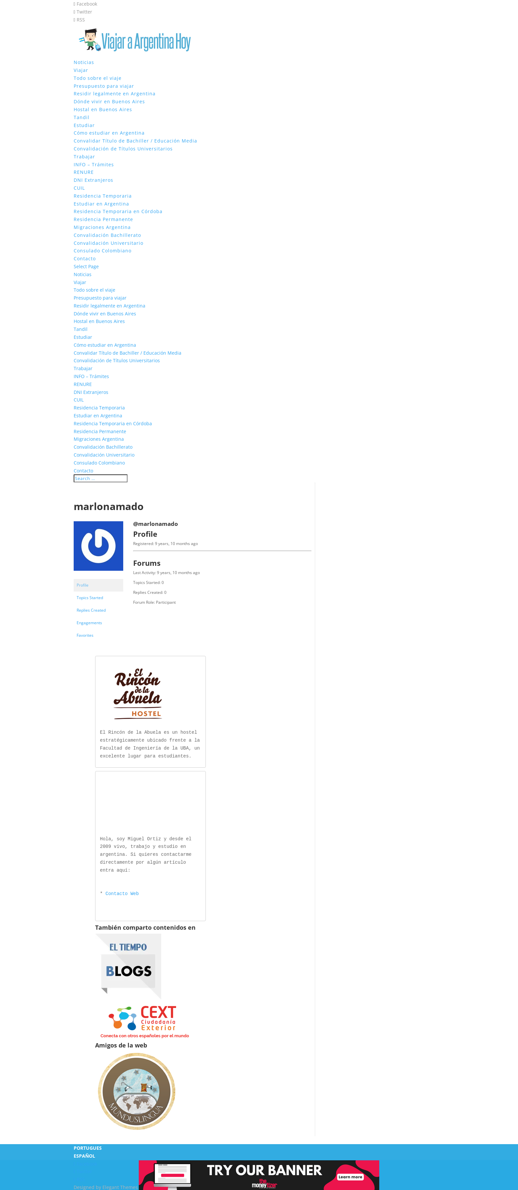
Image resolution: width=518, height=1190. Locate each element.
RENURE (84, 172)
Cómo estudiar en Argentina (109, 133)
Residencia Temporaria (103, 196)
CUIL (79, 188)
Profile (83, 585)
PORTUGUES (88, 1146)
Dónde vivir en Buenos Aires (109, 101)
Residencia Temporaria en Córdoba (118, 211)
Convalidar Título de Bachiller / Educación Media (135, 141)
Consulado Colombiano (102, 250)
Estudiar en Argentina (101, 204)
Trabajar (84, 156)
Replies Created (91, 610)
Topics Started (90, 597)
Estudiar (84, 125)
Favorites (85, 635)
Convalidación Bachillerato (107, 235)
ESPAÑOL (84, 1154)
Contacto (85, 258)
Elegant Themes (120, 1186)
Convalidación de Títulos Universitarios (123, 148)
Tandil (82, 117)
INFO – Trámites (94, 164)
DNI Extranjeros (93, 180)
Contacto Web (122, 892)
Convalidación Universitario (108, 243)
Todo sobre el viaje (98, 78)
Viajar (81, 70)
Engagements (89, 623)
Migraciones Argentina (102, 227)
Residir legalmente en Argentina (115, 93)
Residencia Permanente (103, 219)
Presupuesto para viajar (104, 86)
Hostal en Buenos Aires (103, 109)
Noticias (84, 62)
